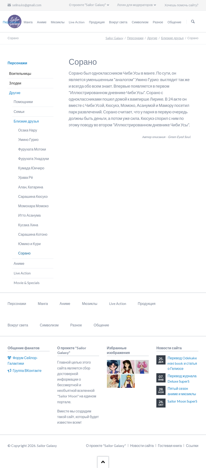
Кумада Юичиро (31, 168)
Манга (43, 303)
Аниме (19, 263)
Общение (101, 325)
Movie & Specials (27, 282)
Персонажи (135, 38)
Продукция (146, 303)
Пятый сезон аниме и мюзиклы (182, 391)
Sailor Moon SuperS (182, 401)
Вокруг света (18, 325)
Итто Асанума (29, 215)
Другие (152, 38)
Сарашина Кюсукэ (33, 196)
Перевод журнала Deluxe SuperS (182, 378)
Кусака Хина (28, 225)
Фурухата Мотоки (32, 149)
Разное (76, 325)
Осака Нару (27, 130)
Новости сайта (142, 445)
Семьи (19, 111)
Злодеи (15, 83)
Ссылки (192, 445)
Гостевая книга (170, 445)
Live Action (22, 273)
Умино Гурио (28, 139)
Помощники (23, 101)
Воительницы (20, 73)
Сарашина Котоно (32, 234)
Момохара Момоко (33, 206)
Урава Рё (25, 177)
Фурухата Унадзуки (33, 158)
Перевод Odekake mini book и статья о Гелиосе (182, 363)
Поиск (192, 22)
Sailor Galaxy (114, 38)
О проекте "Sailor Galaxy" (87, 5)
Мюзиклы (90, 303)
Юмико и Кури (29, 244)
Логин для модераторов (135, 5)
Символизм (49, 325)
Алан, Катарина (30, 187)
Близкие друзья (172, 38)
